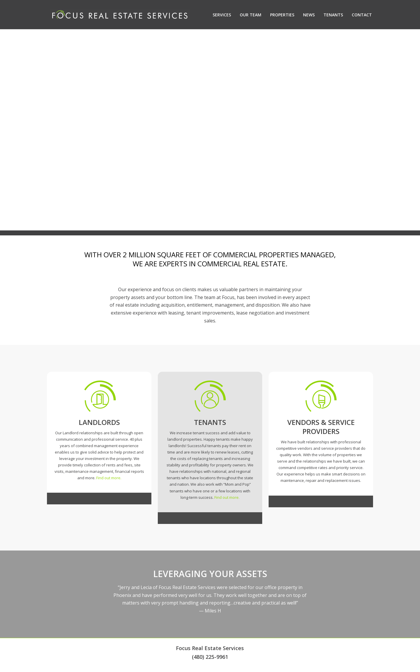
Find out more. (108, 477)
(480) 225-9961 (210, 656)
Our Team (250, 15)
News (309, 15)
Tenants (333, 15)
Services (222, 15)
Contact (362, 15)
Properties (282, 15)
